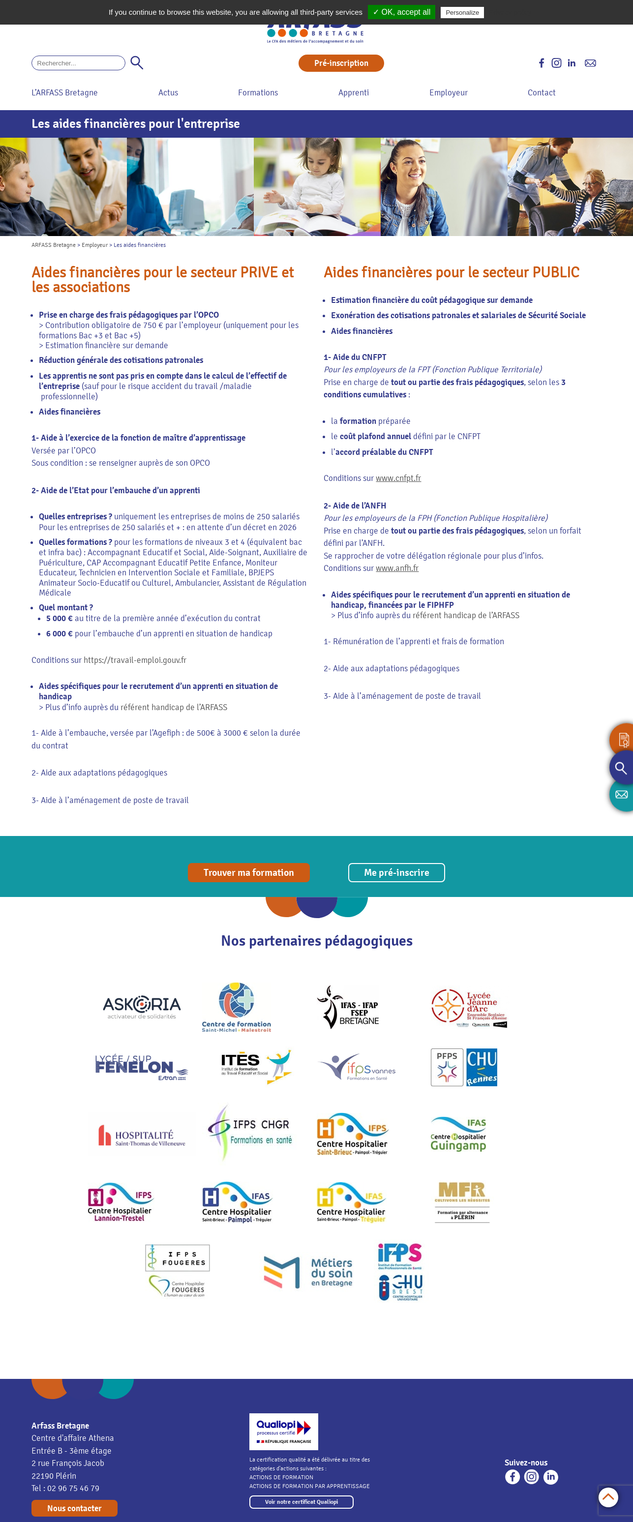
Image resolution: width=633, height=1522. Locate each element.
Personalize (462, 12)
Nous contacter (74, 1508)
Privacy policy (510, 12)
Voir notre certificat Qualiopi (301, 1502)
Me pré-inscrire (396, 872)
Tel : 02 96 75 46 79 (65, 1488)
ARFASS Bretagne (53, 244)
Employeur (95, 244)
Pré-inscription (341, 63)
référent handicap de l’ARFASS (174, 707)
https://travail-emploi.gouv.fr (135, 660)
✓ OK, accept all (401, 12)
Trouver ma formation (249, 872)
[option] (63, 187)
